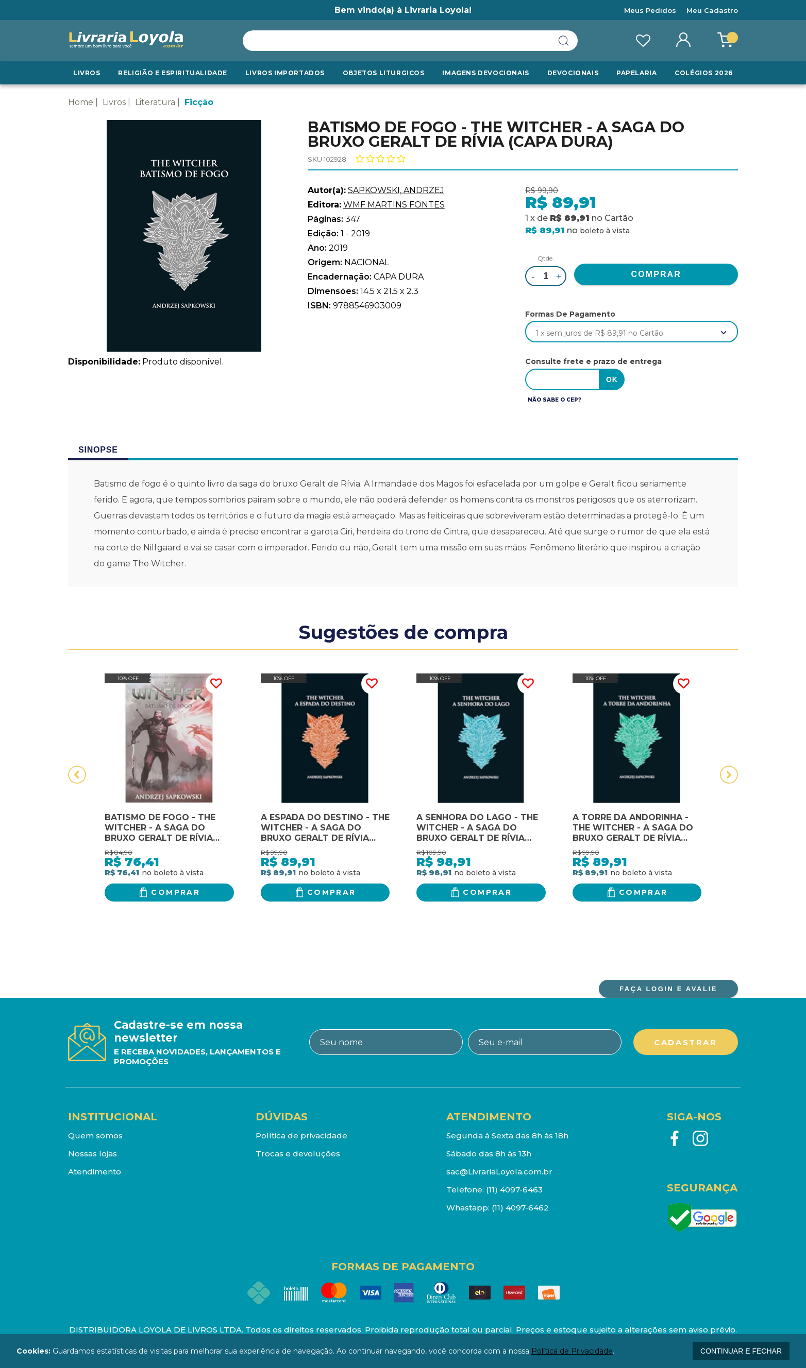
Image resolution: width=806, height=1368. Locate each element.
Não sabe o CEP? (554, 399)
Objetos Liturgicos (384, 73)
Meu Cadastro (712, 10)
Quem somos (95, 1135)
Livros (86, 73)
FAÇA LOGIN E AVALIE (668, 989)
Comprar (175, 892)
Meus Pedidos (650, 10)
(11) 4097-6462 (520, 1208)
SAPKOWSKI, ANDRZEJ (396, 190)
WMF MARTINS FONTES (394, 205)
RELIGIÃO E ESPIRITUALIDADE (172, 73)
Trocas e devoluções (298, 1153)
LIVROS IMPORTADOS (285, 73)
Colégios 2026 (704, 73)
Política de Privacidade (572, 1351)
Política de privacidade (301, 1135)
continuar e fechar (741, 1351)
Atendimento (94, 1171)
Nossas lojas (92, 1153)
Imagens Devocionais (485, 73)
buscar (564, 40)
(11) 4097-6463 (514, 1189)
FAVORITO (216, 683)
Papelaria (636, 73)
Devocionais (573, 73)
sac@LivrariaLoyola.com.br (499, 1171)
